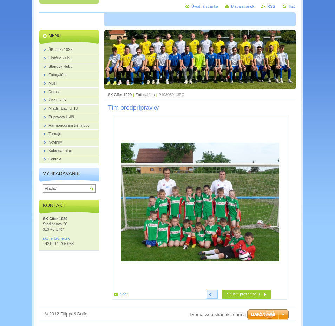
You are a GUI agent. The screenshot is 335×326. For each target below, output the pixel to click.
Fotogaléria (145, 95)
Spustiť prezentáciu (243, 294)
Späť (124, 294)
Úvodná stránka (204, 6)
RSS (271, 6)
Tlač (291, 6)
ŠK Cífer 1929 (120, 95)
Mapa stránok (242, 6)
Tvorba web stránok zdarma (217, 314)
